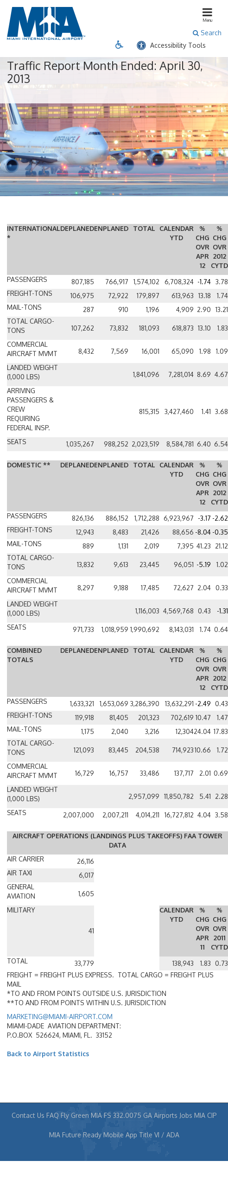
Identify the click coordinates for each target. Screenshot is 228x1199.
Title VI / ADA (159, 1135)
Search (207, 33)
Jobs (185, 1115)
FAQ (52, 1115)
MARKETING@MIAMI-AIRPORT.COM (60, 1016)
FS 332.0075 (122, 1115)
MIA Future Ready (75, 1135)
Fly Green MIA (81, 1115)
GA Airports (160, 1115)
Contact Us (28, 1115)
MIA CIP (205, 1115)
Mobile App (120, 1135)
